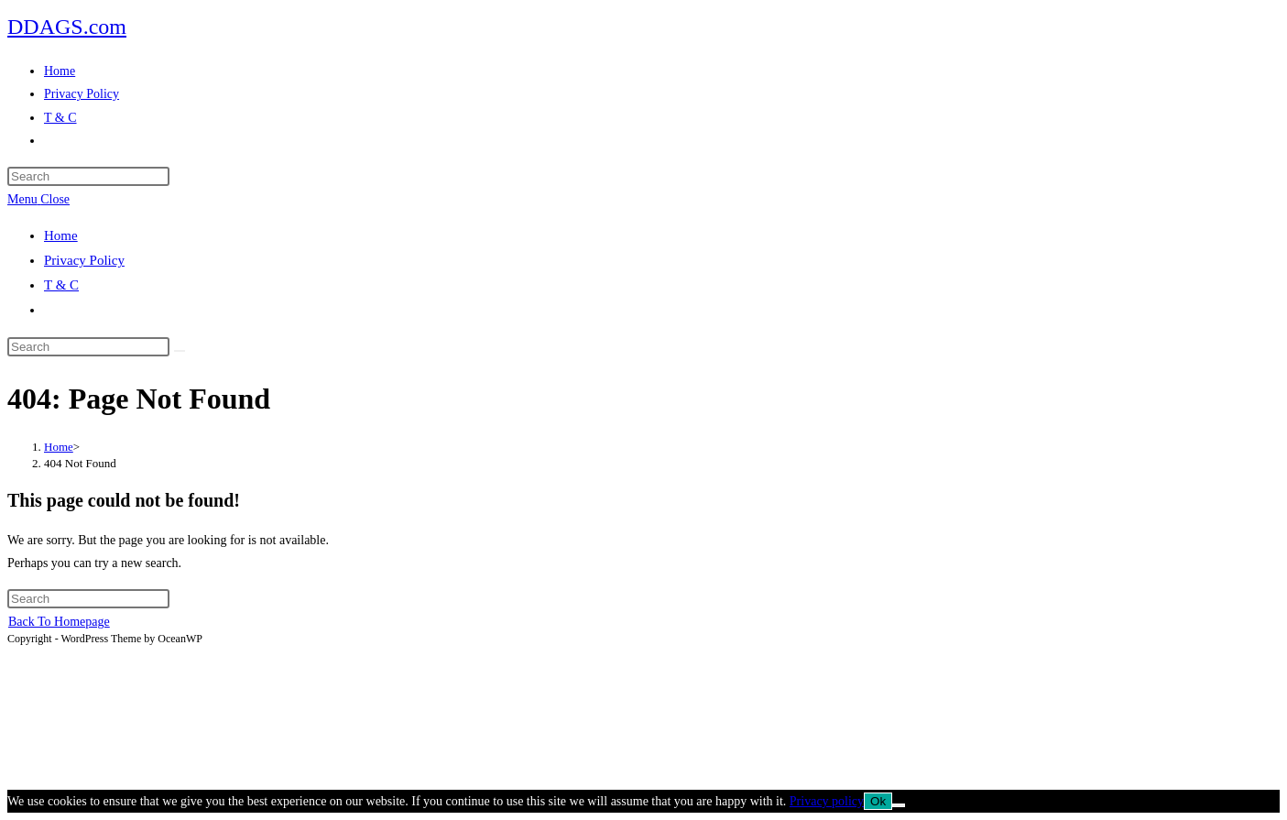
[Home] (58, 447)
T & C (61, 285)
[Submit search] (179, 351)
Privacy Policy (84, 260)
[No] (898, 805)
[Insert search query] (88, 176)
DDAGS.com (66, 26)
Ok (878, 801)
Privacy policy (827, 801)
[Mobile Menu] (38, 199)
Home (61, 235)
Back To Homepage (59, 622)
